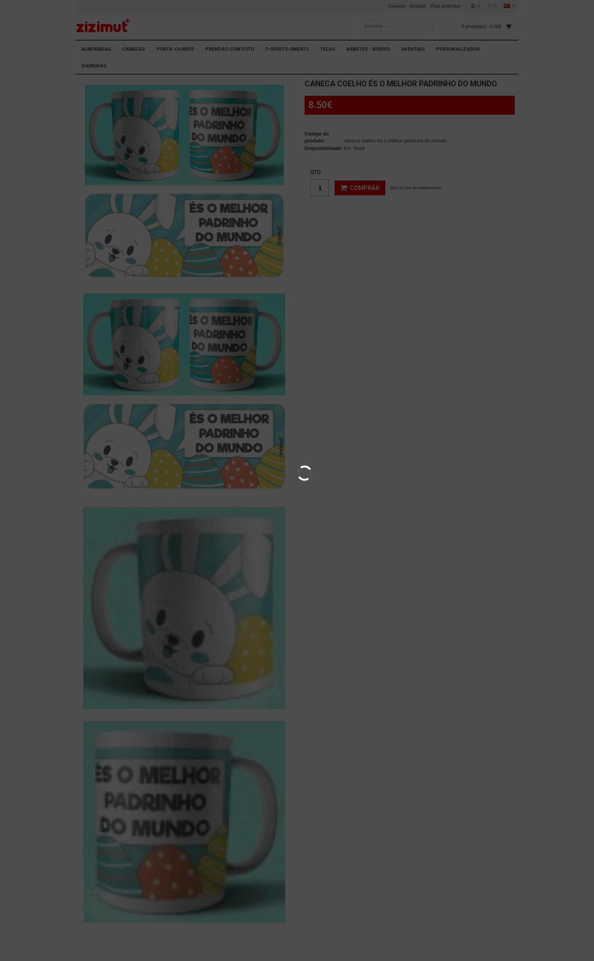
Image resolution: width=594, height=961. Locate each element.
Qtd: (316, 172)
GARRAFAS (93, 66)
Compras (396, 6)
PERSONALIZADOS (458, 49)
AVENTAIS (413, 49)
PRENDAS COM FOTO (229, 49)
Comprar (360, 188)
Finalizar (418, 6)
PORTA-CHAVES (175, 49)
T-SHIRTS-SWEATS (287, 49)
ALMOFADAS (96, 49)
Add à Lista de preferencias (415, 187)
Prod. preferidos (445, 6)
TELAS (327, 49)
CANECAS (133, 49)
